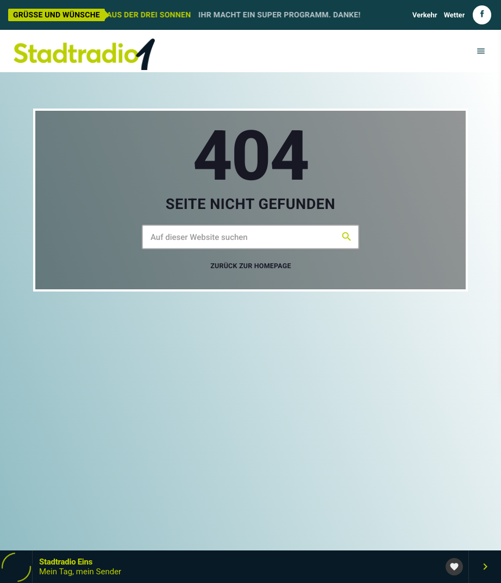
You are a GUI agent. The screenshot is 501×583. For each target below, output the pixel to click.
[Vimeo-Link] (84, 51)
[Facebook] (482, 14)
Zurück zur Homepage (250, 266)
